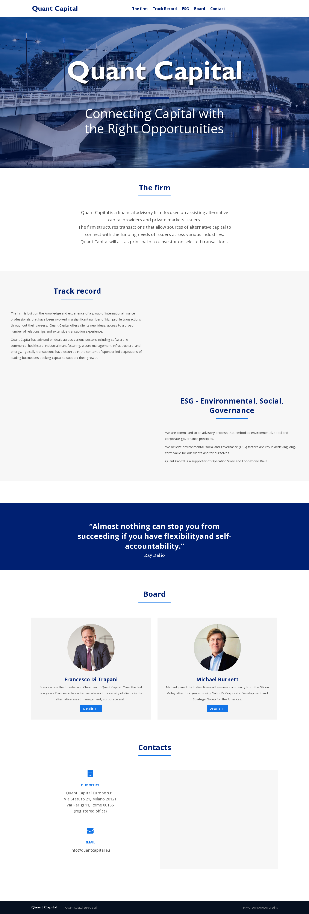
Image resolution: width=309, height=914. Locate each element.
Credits (273, 907)
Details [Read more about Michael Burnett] (216, 709)
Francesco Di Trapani (91, 679)
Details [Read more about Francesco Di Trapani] (90, 709)
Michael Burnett (217, 679)
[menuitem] (140, 8)
